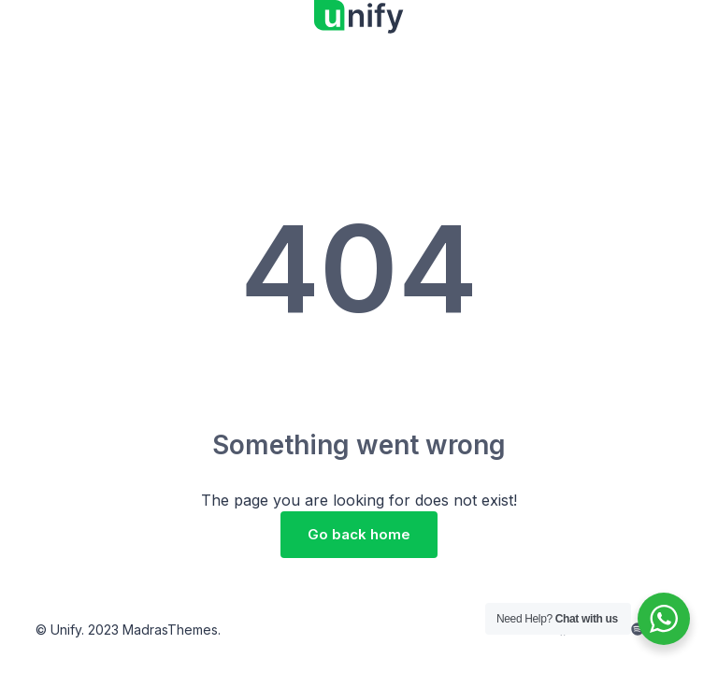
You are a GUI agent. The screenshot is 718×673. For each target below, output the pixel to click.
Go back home (359, 534)
